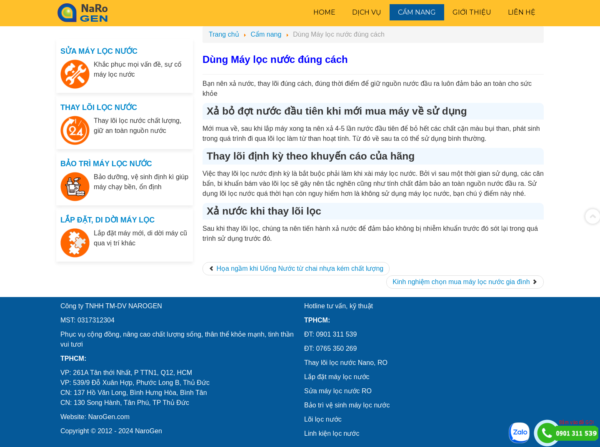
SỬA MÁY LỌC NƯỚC (99, 51)
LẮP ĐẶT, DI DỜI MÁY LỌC (107, 220)
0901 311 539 (336, 334)
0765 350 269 (336, 348)
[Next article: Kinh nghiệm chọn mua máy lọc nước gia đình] (465, 282)
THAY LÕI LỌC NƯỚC (98, 107)
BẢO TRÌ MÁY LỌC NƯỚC (106, 164)
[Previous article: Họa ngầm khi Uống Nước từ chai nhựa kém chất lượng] (296, 268)
